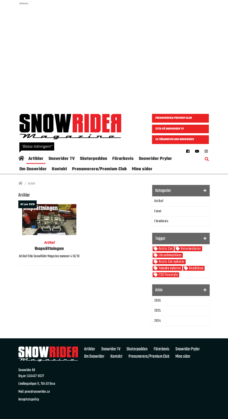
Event (158, 211)
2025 (157, 311)
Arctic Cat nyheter (171, 261)
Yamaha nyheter (169, 268)
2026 (157, 301)
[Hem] (20, 183)
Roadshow (196, 268)
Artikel (158, 201)
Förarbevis (161, 221)
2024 (157, 321)
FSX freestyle (168, 274)
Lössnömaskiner (170, 255)
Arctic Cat (165, 248)
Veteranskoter (190, 248)
